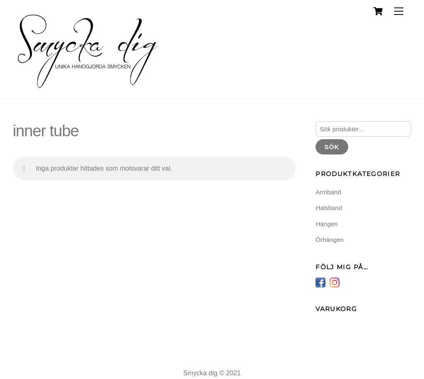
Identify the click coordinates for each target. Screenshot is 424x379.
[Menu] (398, 11)
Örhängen (330, 239)
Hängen (326, 223)
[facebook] (320, 281)
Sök (332, 146)
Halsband (329, 207)
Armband (328, 192)
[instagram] (335, 281)
